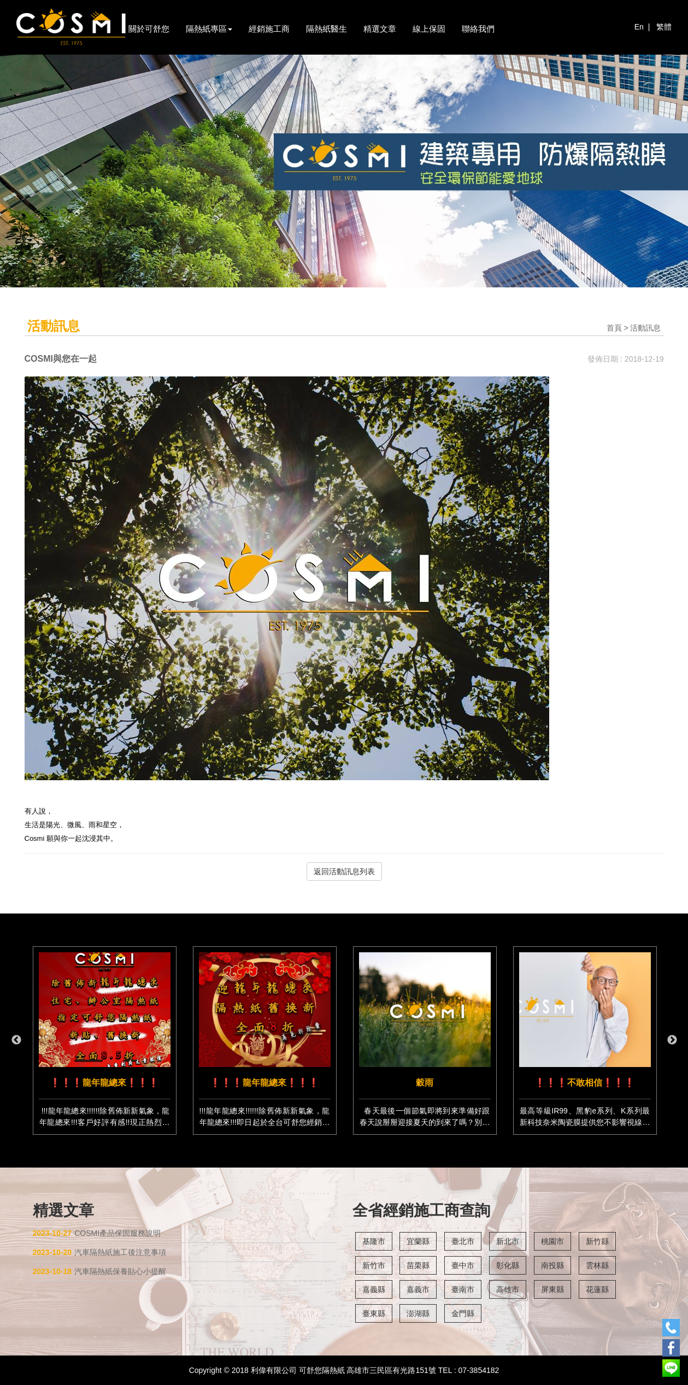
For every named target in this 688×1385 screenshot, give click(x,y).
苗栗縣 (418, 1265)
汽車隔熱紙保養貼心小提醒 (100, 1271)
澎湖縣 (418, 1313)
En (639, 26)
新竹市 (373, 1265)
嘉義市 (418, 1289)
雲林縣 (597, 1265)
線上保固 (429, 28)
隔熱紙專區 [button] (209, 28)
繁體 (664, 26)
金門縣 (462, 1313)
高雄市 (507, 1289)
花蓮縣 (597, 1289)
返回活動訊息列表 (344, 871)
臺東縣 (373, 1313)
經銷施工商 (269, 28)
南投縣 (552, 1265)
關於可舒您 (148, 28)
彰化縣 (507, 1265)
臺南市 (462, 1289)
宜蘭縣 (418, 1241)
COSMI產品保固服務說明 (97, 1233)
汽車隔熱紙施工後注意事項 (100, 1252)
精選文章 (379, 28)
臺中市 (462, 1265)
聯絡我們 (478, 28)
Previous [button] (16, 1040)
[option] (105, 1040)
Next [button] (672, 1040)
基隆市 (373, 1241)
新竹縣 (597, 1241)
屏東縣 (552, 1289)
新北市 (507, 1241)
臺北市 (462, 1241)
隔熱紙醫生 (326, 28)
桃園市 (552, 1241)
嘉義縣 (373, 1289)
